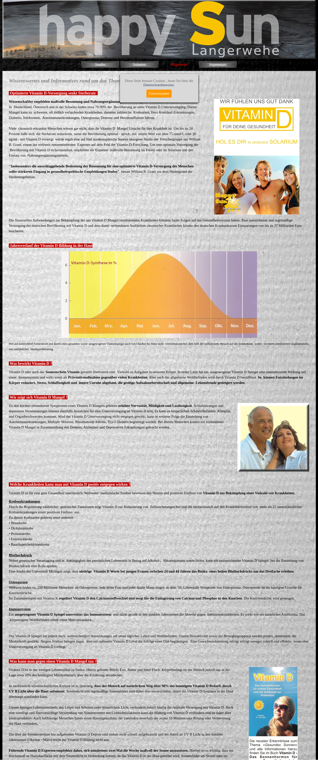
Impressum (217, 64)
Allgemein (178, 64)
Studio (100, 64)
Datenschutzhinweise (158, 85)
